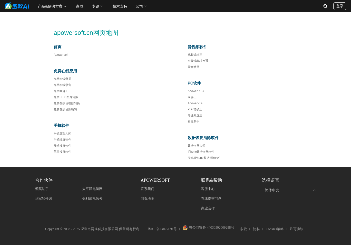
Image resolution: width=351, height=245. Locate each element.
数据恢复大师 (196, 145)
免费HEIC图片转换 (66, 97)
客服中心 (208, 189)
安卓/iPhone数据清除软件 (204, 158)
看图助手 (193, 121)
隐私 (256, 229)
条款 (243, 229)
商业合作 (208, 208)
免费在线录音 (62, 85)
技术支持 (120, 6)
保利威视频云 (92, 198)
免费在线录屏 (62, 79)
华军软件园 (43, 198)
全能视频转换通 (198, 61)
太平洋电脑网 (92, 189)
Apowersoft (61, 55)
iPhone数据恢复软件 (201, 151)
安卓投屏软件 (62, 145)
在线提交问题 (211, 198)
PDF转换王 (195, 109)
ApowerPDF (196, 103)
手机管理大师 (62, 133)
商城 (79, 6)
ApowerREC (196, 91)
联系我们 (147, 189)
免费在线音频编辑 (65, 109)
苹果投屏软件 (62, 151)
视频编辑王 (195, 55)
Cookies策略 (275, 229)
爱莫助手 (42, 189)
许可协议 (296, 229)
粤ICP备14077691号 (162, 229)
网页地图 (147, 198)
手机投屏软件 (62, 139)
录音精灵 (193, 67)
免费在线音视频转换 (67, 103)
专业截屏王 (195, 115)
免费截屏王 (61, 91)
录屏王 (192, 97)
